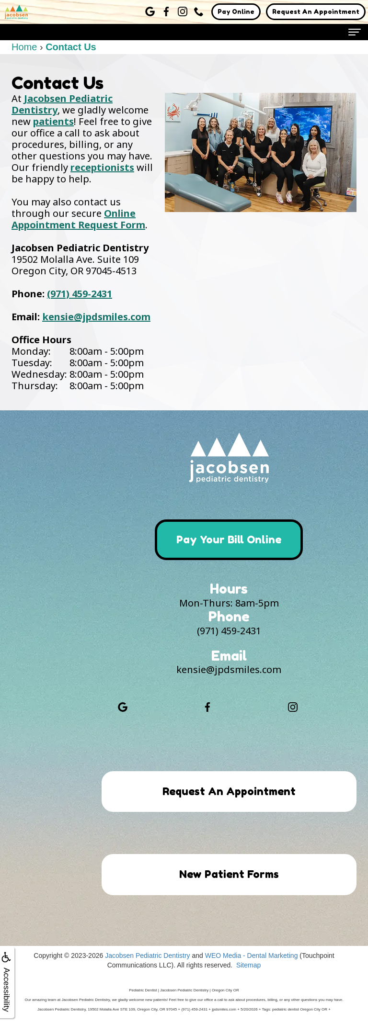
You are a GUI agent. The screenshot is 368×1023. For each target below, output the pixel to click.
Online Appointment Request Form (78, 219)
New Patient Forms (229, 874)
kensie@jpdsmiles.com (96, 316)
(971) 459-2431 (79, 293)
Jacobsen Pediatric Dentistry (62, 104)
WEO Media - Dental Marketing (251, 956)
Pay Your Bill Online (229, 539)
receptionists (102, 167)
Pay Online (236, 11)
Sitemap (248, 965)
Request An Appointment (315, 11)
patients (53, 121)
